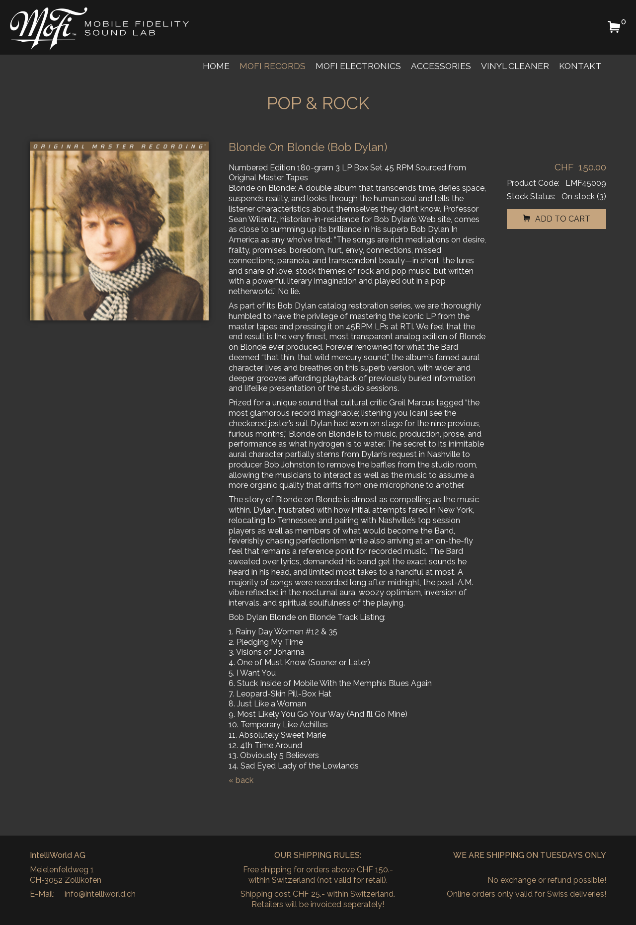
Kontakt (580, 66)
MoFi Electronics (358, 66)
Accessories (441, 66)
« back (241, 780)
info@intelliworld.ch (100, 894)
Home (216, 66)
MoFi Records (272, 66)
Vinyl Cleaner (515, 66)
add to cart (556, 219)
